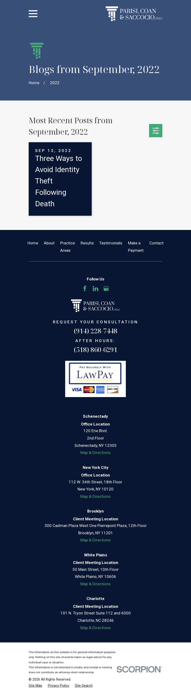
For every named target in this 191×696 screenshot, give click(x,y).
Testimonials (110, 243)
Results (87, 243)
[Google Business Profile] (106, 288)
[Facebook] (85, 288)
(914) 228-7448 (95, 330)
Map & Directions (95, 452)
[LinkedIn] (95, 288)
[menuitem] (35, 686)
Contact (156, 243)
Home (32, 243)
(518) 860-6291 (95, 349)
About (49, 243)
